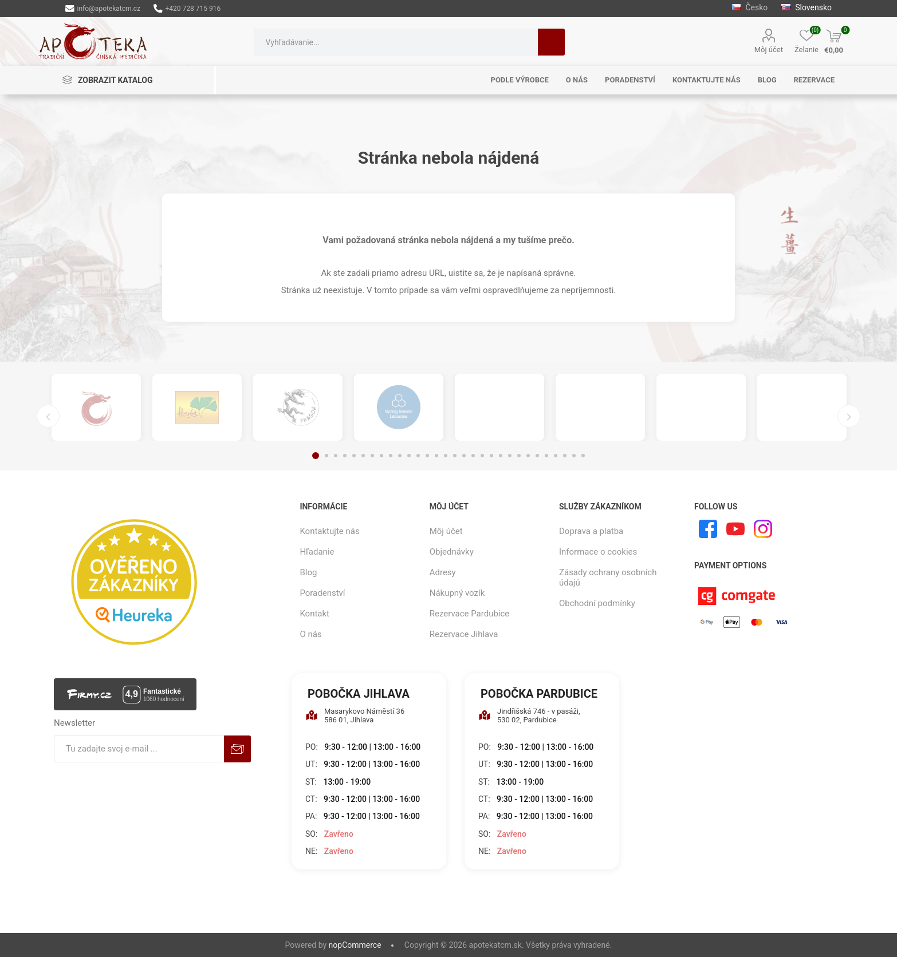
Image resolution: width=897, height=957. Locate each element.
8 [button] (381, 455)
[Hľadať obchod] (396, 42)
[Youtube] (735, 529)
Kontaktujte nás (329, 531)
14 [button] (436, 455)
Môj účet (768, 49)
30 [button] (583, 455)
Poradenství (322, 593)
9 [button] (390, 455)
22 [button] (510, 455)
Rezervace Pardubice (470, 613)
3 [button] (335, 455)
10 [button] (400, 455)
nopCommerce (355, 945)
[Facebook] (708, 529)
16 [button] (455, 455)
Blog (308, 572)
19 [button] (482, 455)
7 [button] (372, 455)
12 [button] (418, 455)
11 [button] (409, 455)
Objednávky (452, 552)
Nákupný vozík (457, 593)
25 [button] (537, 455)
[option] (96, 407)
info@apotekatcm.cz (102, 8)
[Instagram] (763, 529)
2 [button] (326, 455)
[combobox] (396, 42)
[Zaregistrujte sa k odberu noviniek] (139, 748)
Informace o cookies (598, 552)
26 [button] (546, 455)
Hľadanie (551, 42)
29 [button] (574, 455)
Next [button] (848, 416)
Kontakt (314, 613)
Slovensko (806, 7)
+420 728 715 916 (187, 8)
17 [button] (464, 455)
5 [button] (354, 455)
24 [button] (528, 455)
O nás (310, 634)
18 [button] (473, 455)
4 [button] (345, 455)
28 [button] (564, 455)
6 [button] (363, 455)
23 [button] (519, 455)
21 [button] (500, 455)
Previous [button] (48, 416)
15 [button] (445, 455)
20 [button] (491, 455)
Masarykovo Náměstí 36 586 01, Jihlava (354, 715)
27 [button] (555, 455)
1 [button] (315, 455)
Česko (750, 7)
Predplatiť (237, 748)
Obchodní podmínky (597, 603)
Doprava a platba (591, 531)
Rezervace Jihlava (464, 634)
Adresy (443, 572)
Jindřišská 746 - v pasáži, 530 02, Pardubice (529, 715)
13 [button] (427, 455)
